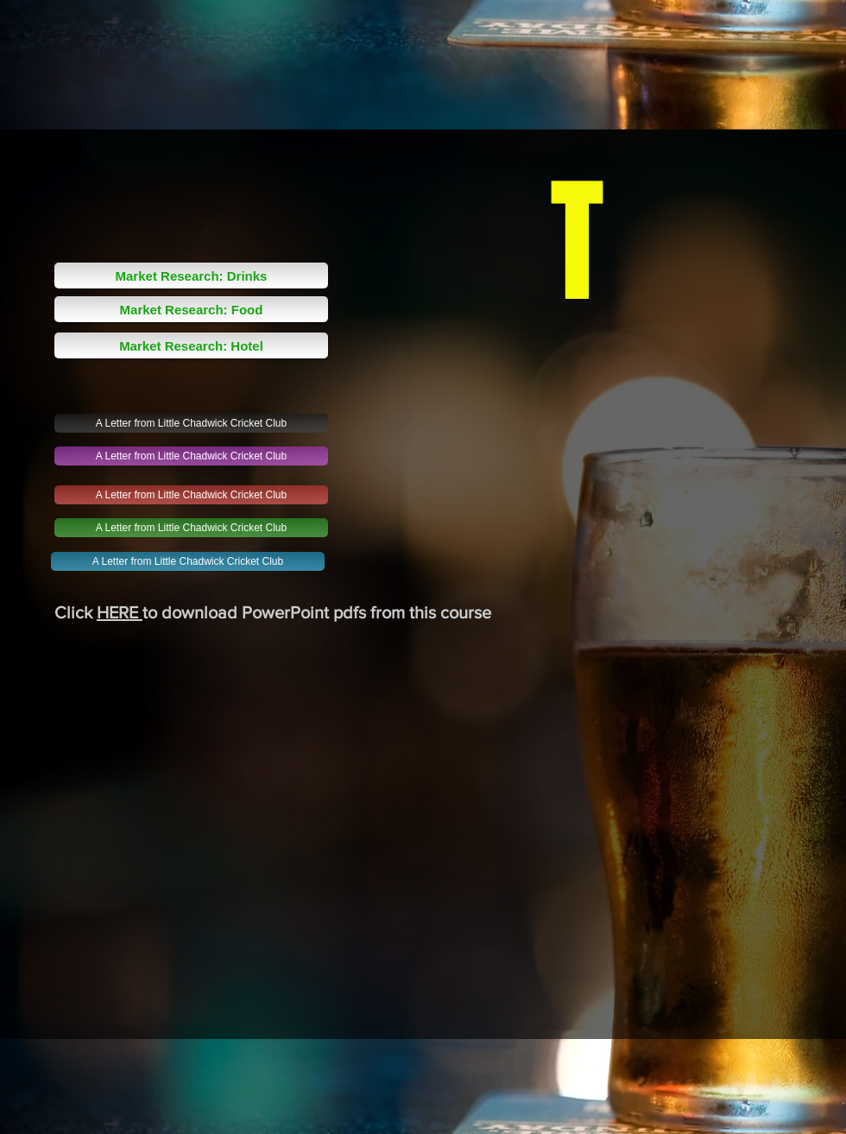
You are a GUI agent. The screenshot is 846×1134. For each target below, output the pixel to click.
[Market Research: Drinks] (191, 275)
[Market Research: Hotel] (191, 345)
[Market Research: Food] (191, 309)
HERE (119, 612)
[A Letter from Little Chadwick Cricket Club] (191, 423)
